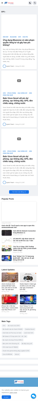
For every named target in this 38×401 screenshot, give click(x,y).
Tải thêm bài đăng (18, 192)
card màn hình (28, 333)
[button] (2, 3)
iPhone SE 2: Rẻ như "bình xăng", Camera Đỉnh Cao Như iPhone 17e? (10, 308)
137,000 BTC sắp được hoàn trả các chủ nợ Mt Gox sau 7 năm (23, 239)
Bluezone (14, 37)
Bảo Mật (5, 37)
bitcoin (17, 354)
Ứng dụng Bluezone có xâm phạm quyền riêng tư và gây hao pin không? (18, 42)
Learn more (13, 392)
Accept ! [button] (6, 397)
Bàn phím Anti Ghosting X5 (11, 343)
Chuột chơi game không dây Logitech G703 (16, 351)
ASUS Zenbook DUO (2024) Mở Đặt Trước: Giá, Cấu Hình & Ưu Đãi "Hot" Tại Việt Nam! (9, 286)
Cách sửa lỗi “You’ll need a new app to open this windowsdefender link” (18, 226)
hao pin (25, 37)
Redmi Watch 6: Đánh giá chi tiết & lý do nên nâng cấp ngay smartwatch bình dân (28, 286)
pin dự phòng (12, 93)
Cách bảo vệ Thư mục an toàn (12, 333)
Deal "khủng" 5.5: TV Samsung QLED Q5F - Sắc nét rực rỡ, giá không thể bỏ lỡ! (23, 258)
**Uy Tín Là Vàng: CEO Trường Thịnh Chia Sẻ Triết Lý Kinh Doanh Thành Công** (24, 248)
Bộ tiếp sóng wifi (27, 343)
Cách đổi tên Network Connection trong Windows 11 (24, 232)
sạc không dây (22, 93)
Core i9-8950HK (7, 354)
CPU (4, 325)
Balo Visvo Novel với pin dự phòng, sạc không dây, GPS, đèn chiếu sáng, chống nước (18, 100)
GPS (20, 37)
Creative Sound (29, 329)
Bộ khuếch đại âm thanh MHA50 (12, 329)
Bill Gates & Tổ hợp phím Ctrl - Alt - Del (14, 336)
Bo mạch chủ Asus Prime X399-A (12, 340)
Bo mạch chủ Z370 (13, 325)
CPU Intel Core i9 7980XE (10, 347)
